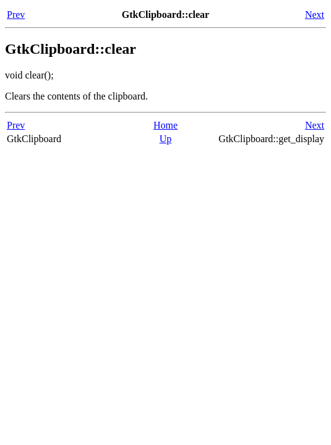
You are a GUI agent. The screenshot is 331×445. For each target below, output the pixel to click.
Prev (16, 14)
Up (166, 139)
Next (314, 14)
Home (165, 125)
